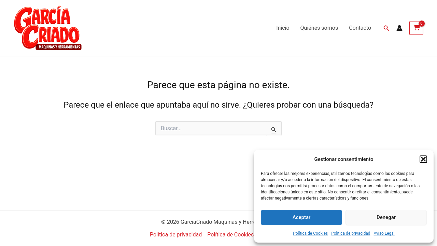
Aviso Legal (383, 233)
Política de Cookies (310, 233)
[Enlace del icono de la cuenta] (399, 28)
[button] (423, 159)
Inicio (282, 28)
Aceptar (302, 217)
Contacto (360, 28)
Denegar (386, 217)
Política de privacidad (350, 233)
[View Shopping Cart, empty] (416, 28)
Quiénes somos (319, 28)
